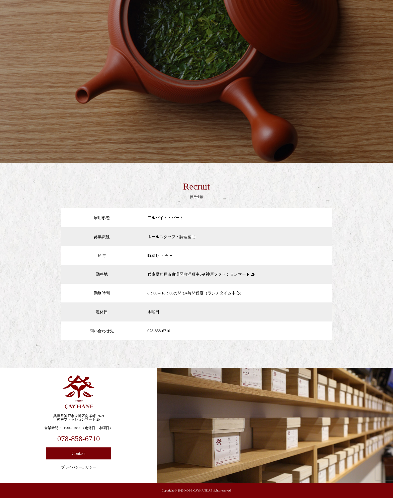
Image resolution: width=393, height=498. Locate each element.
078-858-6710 (78, 438)
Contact (79, 453)
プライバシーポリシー (78, 467)
